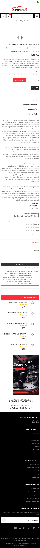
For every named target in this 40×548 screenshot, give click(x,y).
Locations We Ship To (33, 498)
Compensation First (33, 467)
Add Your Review (16, 51)
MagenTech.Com (21, 540)
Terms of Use (35, 440)
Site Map (36, 446)
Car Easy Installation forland (17, 313)
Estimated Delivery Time (32, 501)
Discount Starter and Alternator (15, 334)
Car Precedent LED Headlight (17, 302)
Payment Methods (33, 492)
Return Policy (35, 474)
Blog (19, 543)
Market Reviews (34, 437)
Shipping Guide (34, 495)
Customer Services (11, 543)
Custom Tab (32, 114)
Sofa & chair (35, 449)
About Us (36, 433)
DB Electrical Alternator (18, 344)
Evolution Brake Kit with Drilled (16, 323)
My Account (35, 470)
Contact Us (35, 477)
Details (34, 100)
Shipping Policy (34, 464)
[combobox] (24, 16)
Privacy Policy (35, 443)
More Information (30, 105)
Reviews (32, 109)
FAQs (15, 545)
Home (37, 21)
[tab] (20, 114)
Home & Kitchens (34, 453)
